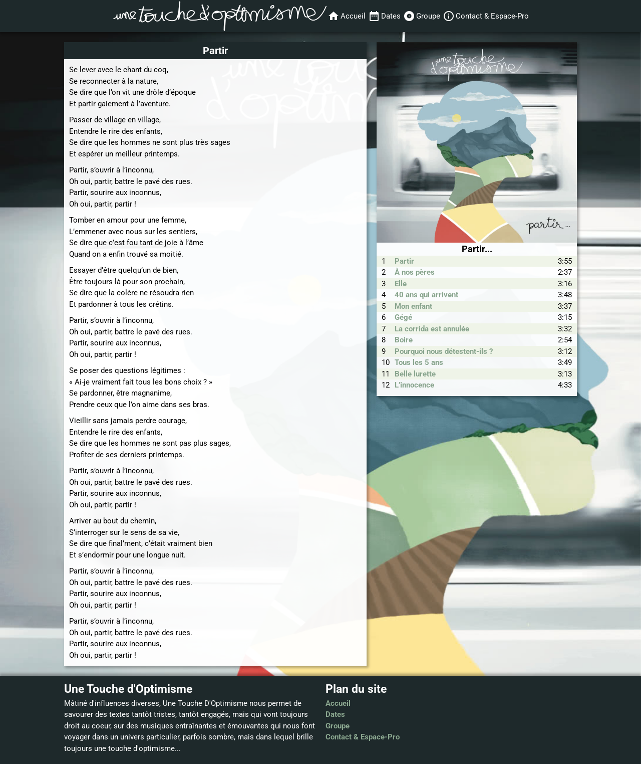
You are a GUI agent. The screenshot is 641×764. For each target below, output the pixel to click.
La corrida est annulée (432, 328)
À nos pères (415, 272)
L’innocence (414, 385)
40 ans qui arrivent (426, 294)
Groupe (338, 725)
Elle (401, 283)
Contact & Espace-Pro (363, 736)
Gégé (403, 317)
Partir (404, 261)
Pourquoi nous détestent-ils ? (444, 351)
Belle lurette (415, 373)
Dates (335, 714)
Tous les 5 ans (419, 362)
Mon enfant (413, 306)
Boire (404, 339)
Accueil (338, 703)
